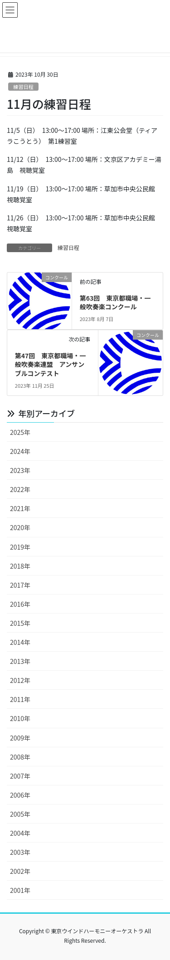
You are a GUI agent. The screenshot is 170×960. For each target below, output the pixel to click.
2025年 (20, 432)
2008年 (20, 756)
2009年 (20, 737)
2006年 (20, 794)
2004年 (20, 833)
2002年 (20, 871)
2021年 (20, 508)
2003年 (20, 852)
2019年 (20, 546)
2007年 (20, 775)
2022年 (20, 489)
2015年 (20, 623)
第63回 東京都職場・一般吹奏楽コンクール (115, 302)
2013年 (20, 661)
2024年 (20, 451)
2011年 (20, 699)
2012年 (20, 680)
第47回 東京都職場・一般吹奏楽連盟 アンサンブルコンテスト (50, 364)
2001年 (20, 890)
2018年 (20, 565)
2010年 (20, 718)
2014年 (20, 642)
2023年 (20, 470)
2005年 (20, 814)
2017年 (20, 585)
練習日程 (23, 86)
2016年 (20, 604)
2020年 (20, 527)
